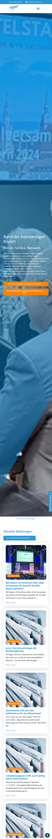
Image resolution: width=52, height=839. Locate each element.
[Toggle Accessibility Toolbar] (47, 835)
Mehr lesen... (11, 602)
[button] (38, 8)
